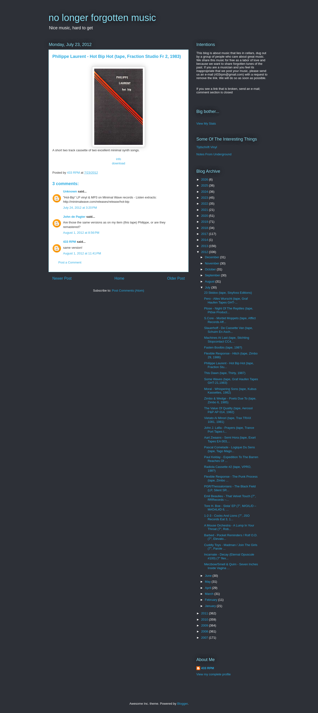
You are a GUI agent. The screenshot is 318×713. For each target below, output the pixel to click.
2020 (205, 215)
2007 (205, 637)
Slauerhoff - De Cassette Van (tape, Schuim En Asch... (228, 330)
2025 (205, 185)
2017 (205, 234)
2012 (205, 252)
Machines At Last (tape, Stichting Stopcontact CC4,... (226, 339)
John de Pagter (74, 216)
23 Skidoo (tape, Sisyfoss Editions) (228, 292)
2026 (205, 179)
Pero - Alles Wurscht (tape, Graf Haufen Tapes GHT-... (226, 300)
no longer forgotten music (102, 17)
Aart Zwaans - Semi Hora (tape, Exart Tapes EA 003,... (230, 439)
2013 (205, 246)
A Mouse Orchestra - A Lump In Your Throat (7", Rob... (229, 527)
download (118, 163)
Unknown (70, 191)
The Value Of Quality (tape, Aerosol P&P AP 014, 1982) (228, 410)
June (209, 575)
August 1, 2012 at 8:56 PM (81, 232)
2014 (205, 240)
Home (119, 278)
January (211, 606)
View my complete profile (213, 674)
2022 (205, 203)
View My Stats (206, 123)
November (212, 263)
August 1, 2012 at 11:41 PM (82, 253)
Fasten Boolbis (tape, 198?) (223, 347)
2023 (205, 197)
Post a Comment (69, 262)
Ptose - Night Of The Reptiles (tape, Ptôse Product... (228, 310)
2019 (205, 221)
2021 (205, 210)
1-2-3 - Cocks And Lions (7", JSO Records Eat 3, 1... (226, 517)
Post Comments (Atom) (128, 290)
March (209, 594)
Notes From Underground (213, 154)
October (211, 269)
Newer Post (62, 278)
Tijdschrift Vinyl (206, 147)
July (208, 287)
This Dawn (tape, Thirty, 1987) (224, 373)
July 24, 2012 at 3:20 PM (80, 207)
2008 (205, 631)
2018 (205, 228)
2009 (205, 625)
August (210, 281)
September (213, 275)
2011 (205, 613)
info (118, 159)
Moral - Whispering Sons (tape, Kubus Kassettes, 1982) (230, 390)
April (208, 588)
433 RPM (69, 241)
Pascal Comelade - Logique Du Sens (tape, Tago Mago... (229, 449)
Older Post (176, 278)
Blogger (182, 703)
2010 (205, 619)
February (211, 600)
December (212, 257)
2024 (205, 191)
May (208, 581)
